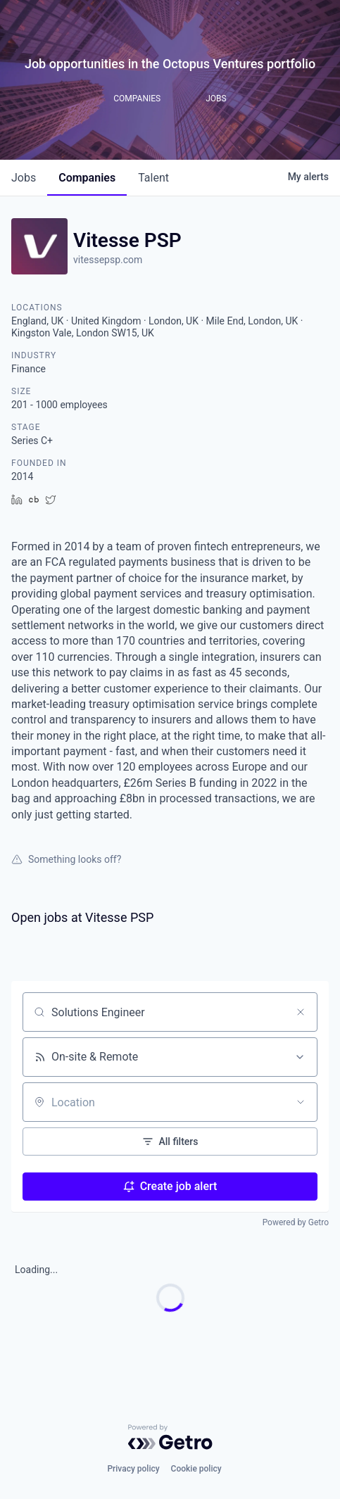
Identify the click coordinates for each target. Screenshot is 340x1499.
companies (86, 177)
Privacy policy (133, 1469)
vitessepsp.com (107, 259)
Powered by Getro (296, 1222)
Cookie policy (196, 1469)
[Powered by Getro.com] (170, 1437)
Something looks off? (66, 859)
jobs (23, 177)
